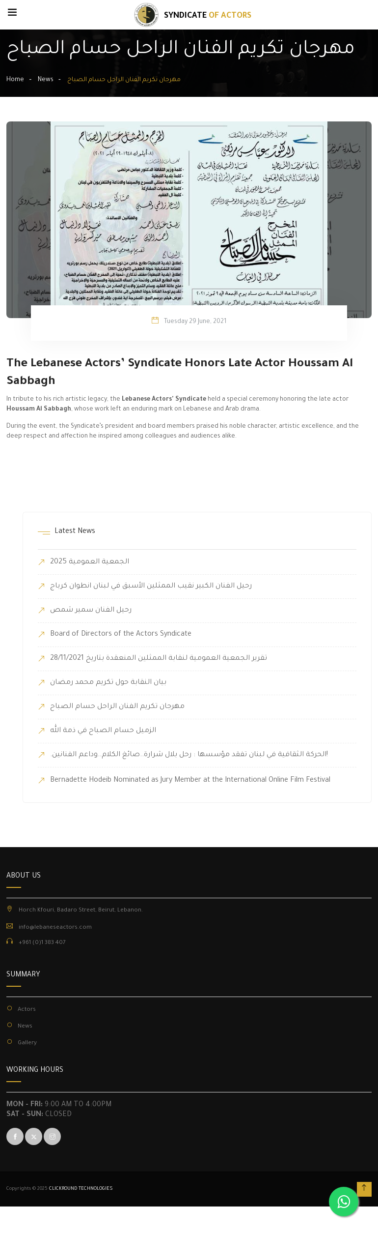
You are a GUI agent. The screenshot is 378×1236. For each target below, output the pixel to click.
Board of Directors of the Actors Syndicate (120, 635)
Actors (27, 1010)
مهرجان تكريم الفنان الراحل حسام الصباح (117, 707)
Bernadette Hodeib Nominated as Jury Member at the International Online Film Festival (190, 781)
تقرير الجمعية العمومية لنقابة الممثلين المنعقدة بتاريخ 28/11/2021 (158, 659)
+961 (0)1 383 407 (42, 943)
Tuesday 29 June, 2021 (195, 322)
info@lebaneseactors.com (55, 928)
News (46, 80)
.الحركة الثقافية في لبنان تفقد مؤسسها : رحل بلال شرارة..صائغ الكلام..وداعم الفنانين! (189, 755)
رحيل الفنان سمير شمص (91, 611)
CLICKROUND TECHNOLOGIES (81, 1189)
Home (15, 80)
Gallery (27, 1043)
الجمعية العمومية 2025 (89, 562)
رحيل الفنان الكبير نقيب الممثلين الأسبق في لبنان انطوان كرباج (151, 586)
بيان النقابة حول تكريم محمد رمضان (108, 683)
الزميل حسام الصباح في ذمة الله (103, 731)
